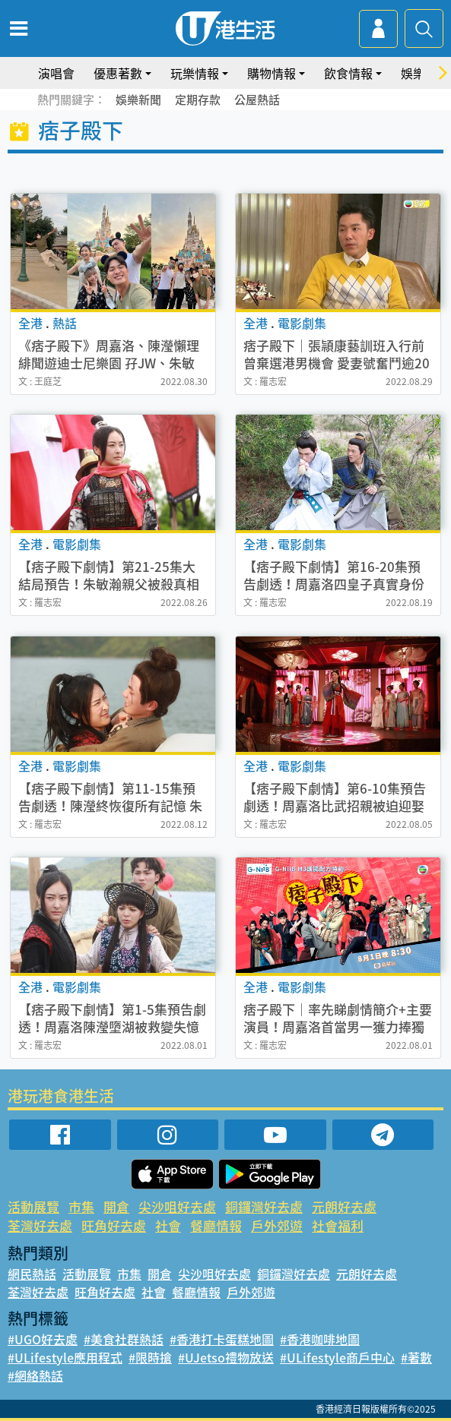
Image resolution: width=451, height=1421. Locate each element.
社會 (168, 1225)
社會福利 (338, 1225)
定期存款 (198, 99)
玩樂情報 (194, 73)
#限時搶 (150, 1357)
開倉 (116, 1206)
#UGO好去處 (43, 1339)
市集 (81, 1206)
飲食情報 (348, 73)
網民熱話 (32, 1274)
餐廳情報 (216, 1225)
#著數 (416, 1357)
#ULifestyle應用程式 (65, 1357)
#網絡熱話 (35, 1375)
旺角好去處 (113, 1225)
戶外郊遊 (277, 1225)
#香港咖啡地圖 (320, 1339)
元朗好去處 (344, 1206)
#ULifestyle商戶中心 (337, 1357)
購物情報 (271, 73)
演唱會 (56, 73)
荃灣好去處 (40, 1225)
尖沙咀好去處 (177, 1206)
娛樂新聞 (138, 99)
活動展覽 (33, 1206)
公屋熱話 (257, 99)
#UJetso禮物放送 (226, 1357)
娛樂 (413, 73)
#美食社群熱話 (124, 1339)
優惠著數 (118, 73)
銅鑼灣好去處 (264, 1206)
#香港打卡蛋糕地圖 (222, 1339)
